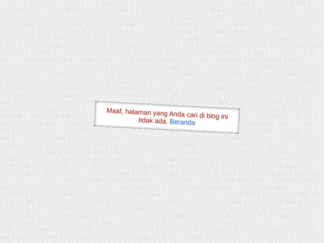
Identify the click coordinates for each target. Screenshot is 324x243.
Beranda (182, 121)
